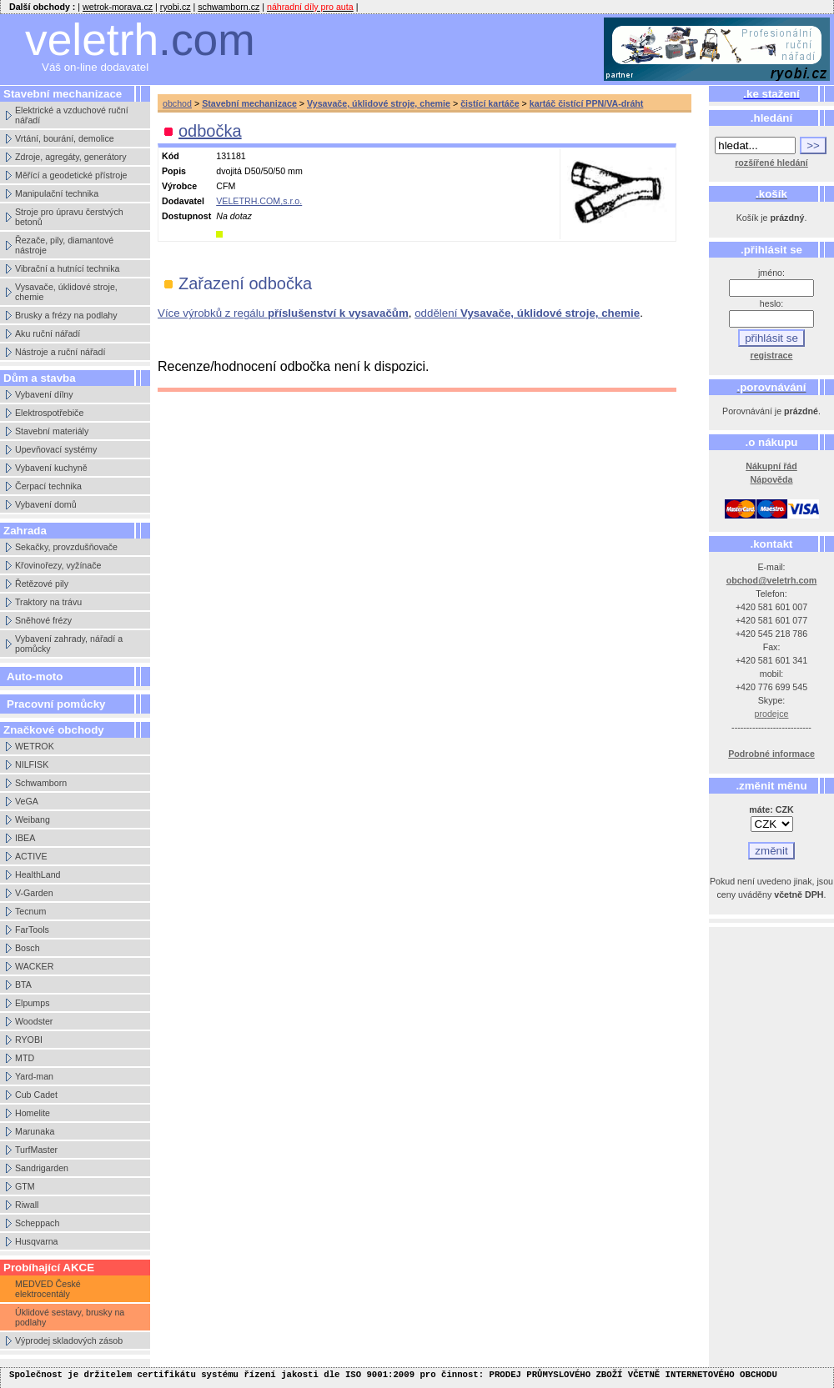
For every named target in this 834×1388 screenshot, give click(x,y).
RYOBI (29, 1040)
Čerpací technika (48, 486)
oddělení (527, 313)
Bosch (27, 948)
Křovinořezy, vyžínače (58, 565)
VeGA (26, 801)
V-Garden (34, 893)
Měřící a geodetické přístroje (71, 175)
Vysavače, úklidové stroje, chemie (66, 292)
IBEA (25, 838)
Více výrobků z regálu (283, 313)
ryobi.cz (175, 7)
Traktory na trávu (48, 602)
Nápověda (772, 479)
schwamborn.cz (228, 7)
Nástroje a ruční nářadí (60, 352)
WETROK (34, 746)
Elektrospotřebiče (49, 413)
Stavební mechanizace (249, 103)
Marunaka (34, 1131)
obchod (177, 103)
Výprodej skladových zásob (69, 1340)
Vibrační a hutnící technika (67, 268)
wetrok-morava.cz (118, 7)
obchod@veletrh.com (771, 580)
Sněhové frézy (43, 620)
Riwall (26, 1205)
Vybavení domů (46, 504)
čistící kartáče (490, 103)
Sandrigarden (41, 1168)
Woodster (34, 1021)
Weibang (32, 819)
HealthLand (38, 874)
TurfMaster (36, 1150)
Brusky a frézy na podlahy (66, 315)
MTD (24, 1058)
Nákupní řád (771, 466)
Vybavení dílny (44, 394)
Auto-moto (35, 676)
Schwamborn (41, 783)
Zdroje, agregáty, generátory (71, 157)
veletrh (140, 39)
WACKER (34, 966)
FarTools (32, 929)
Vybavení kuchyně (51, 468)
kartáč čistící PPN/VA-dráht (587, 103)
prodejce (772, 714)
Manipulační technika (56, 193)
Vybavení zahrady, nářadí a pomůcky (69, 644)
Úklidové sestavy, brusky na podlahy (69, 1317)
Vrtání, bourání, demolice (64, 138)
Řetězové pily (41, 584)
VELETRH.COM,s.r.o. (259, 201)
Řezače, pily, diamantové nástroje (64, 245)
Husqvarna (36, 1241)
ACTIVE (31, 856)
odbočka (210, 131)
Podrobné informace (771, 754)
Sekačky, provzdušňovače (66, 547)
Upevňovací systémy (56, 449)
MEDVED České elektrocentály (48, 1289)
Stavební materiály (51, 431)
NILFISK (31, 764)
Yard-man (34, 1076)
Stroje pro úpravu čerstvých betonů (69, 217)
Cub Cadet (36, 1095)
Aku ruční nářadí (47, 333)
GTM (25, 1186)
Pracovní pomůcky (56, 704)
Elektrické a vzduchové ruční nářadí (71, 115)
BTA (23, 985)
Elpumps (32, 1003)
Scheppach (37, 1223)
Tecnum (30, 911)
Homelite (32, 1113)
